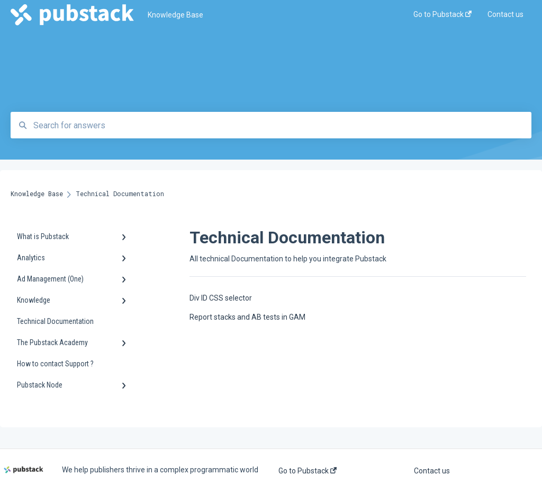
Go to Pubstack (307, 471)
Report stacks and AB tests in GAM (247, 317)
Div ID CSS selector (220, 298)
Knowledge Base (175, 15)
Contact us (432, 471)
